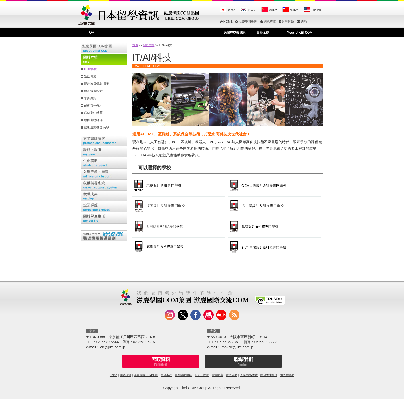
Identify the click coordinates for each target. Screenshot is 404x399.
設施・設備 (202, 375)
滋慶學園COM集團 (146, 375)
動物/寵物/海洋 (93, 120)
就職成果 (231, 375)
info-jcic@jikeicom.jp (237, 347)
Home (113, 375)
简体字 (273, 9)
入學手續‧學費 (249, 375)
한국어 (252, 9)
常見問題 (286, 21)
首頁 (135, 45)
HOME (226, 21)
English (316, 9)
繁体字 (294, 9)
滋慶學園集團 (246, 21)
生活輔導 (217, 375)
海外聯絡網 (287, 375)
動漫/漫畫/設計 (93, 90)
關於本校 (148, 45)
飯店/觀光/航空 (93, 105)
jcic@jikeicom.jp (112, 347)
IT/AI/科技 (90, 69)
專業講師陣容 (183, 375)
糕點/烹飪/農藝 (93, 112)
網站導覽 (268, 21)
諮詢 (302, 21)
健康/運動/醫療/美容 (96, 127)
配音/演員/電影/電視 (96, 83)
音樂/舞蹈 (90, 98)
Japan (231, 9)
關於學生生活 (268, 375)
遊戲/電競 (90, 76)
